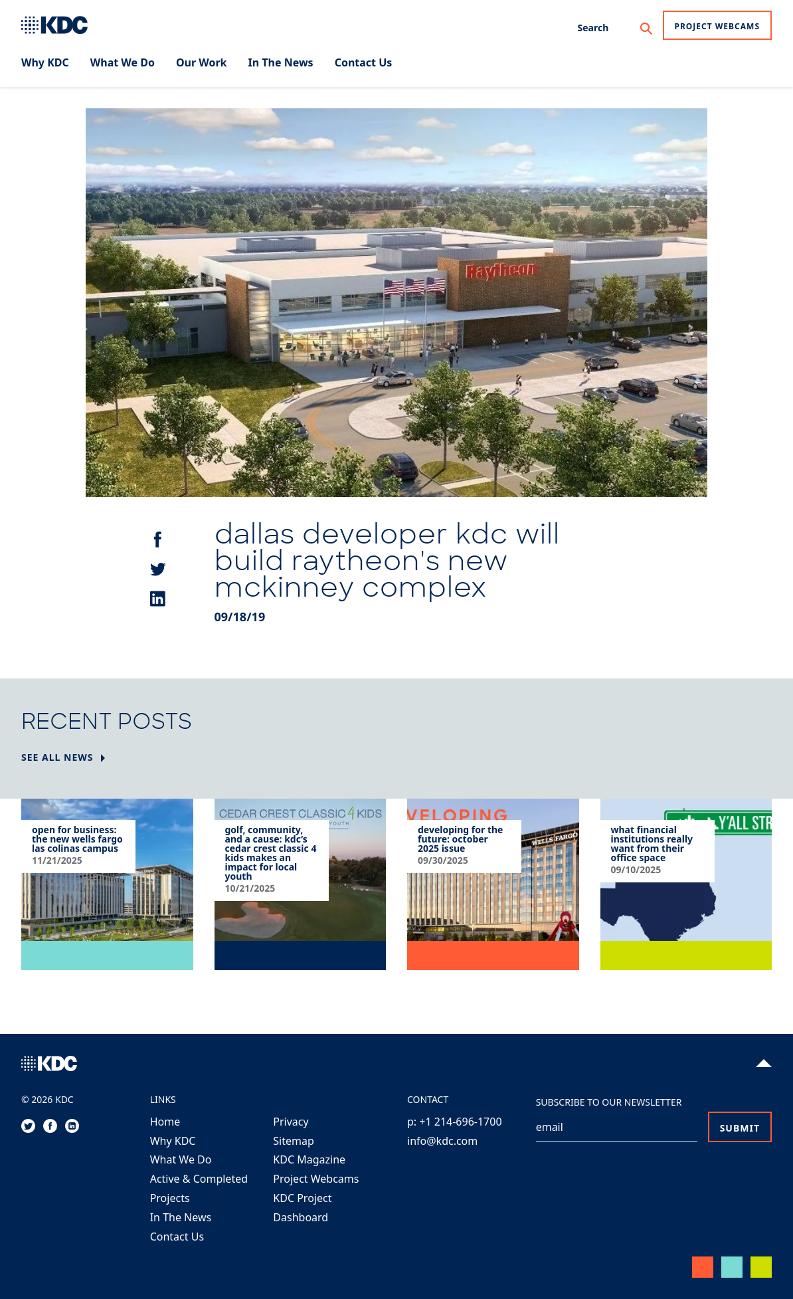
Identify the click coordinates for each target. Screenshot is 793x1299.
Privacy (290, 1121)
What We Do (181, 1159)
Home (165, 1121)
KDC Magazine (309, 1159)
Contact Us (177, 1236)
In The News (181, 1217)
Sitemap (293, 1141)
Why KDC (173, 1141)
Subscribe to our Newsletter (609, 1102)
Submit (740, 1128)
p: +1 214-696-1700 (454, 1121)
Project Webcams (717, 26)
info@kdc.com (442, 1141)
